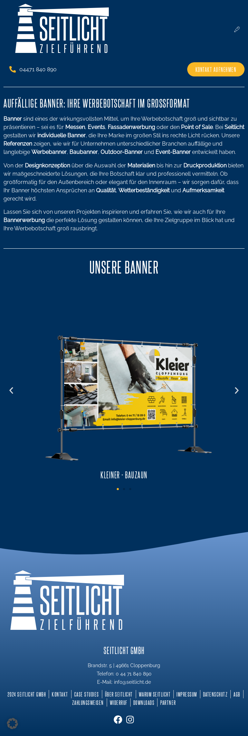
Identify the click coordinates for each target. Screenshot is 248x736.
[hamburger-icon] (237, 30)
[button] (11, 390)
